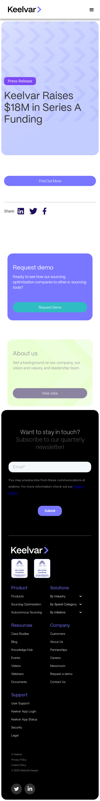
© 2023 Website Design (24, 770)
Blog (14, 642)
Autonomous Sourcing (26, 612)
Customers (57, 634)
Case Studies (20, 634)
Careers (55, 658)
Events (15, 658)
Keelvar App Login (23, 711)
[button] (92, 9)
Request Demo (50, 307)
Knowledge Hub (22, 650)
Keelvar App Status (24, 719)
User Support (20, 703)
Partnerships (58, 650)
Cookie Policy (18, 764)
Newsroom (57, 666)
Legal (14, 735)
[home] (22, 9)
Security (16, 727)
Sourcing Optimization (26, 604)
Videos (16, 666)
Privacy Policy (19, 759)
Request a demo (61, 674)
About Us (56, 642)
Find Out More (50, 181)
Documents (19, 682)
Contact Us (58, 682)
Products (17, 596)
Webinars (17, 674)
